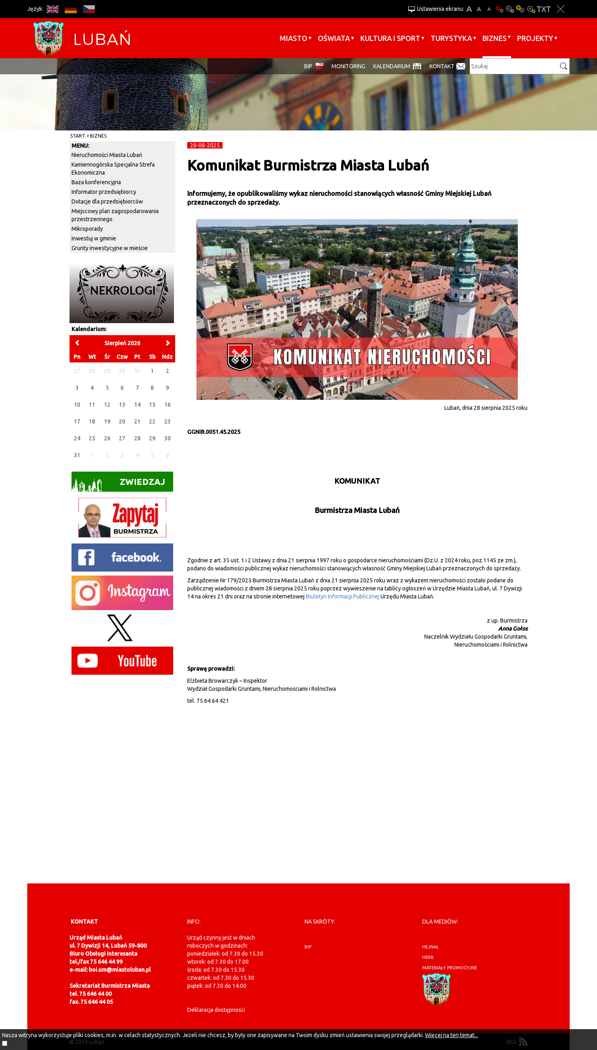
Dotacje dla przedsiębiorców (107, 201)
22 (152, 421)
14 (137, 404)
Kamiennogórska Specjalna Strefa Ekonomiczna (113, 168)
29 (152, 438)
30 (167, 438)
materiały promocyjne (449, 967)
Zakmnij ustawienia (561, 9)
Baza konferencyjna (96, 182)
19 (107, 421)
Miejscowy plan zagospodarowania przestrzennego (115, 215)
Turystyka (451, 38)
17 (77, 421)
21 (137, 421)
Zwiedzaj (118, 484)
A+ (469, 9)
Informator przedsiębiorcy (104, 192)
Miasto (293, 38)
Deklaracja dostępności (216, 1010)
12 (107, 404)
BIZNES (495, 38)
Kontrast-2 (530, 9)
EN (52, 9)
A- (489, 9)
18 (92, 421)
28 (137, 438)
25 (92, 438)
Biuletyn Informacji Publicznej (342, 596)
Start (77, 135)
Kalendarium (391, 66)
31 (77, 455)
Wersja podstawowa (499, 9)
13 (122, 404)
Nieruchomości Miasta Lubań (107, 155)
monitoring (348, 66)
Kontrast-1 (520, 9)
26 (107, 438)
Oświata (334, 38)
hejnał (430, 946)
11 (92, 404)
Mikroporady (87, 229)
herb (428, 957)
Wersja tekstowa (544, 9)
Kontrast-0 (510, 9)
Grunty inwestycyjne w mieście (110, 248)
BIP (308, 66)
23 (167, 421)
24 (77, 438)
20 (122, 421)
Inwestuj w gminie (94, 238)
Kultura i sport (390, 38)
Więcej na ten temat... (451, 1035)
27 (122, 438)
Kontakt (441, 66)
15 (152, 404)
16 (167, 404)
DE (70, 9)
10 (77, 404)
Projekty (535, 38)
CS (89, 9)
